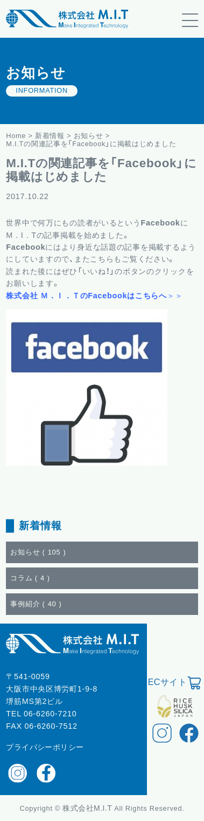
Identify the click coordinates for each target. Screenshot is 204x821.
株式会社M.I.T (88, 808)
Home (16, 136)
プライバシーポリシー (44, 747)
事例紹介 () (35, 604)
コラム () (30, 578)
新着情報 (50, 136)
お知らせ (88, 136)
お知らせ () (38, 552)
